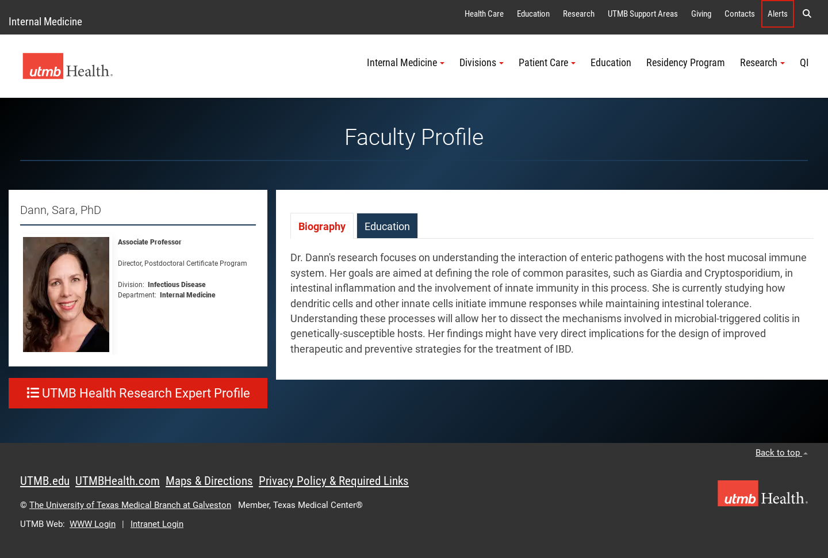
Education (533, 14)
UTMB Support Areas (643, 14)
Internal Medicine (45, 21)
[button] (806, 14)
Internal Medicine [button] (405, 62)
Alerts (778, 14)
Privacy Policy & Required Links (334, 481)
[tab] (322, 226)
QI (804, 62)
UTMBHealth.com (117, 481)
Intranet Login (157, 524)
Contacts (739, 14)
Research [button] (762, 62)
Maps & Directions (209, 481)
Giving (701, 14)
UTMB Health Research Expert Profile (138, 393)
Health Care (484, 14)
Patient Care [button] (547, 62)
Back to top (782, 453)
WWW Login (93, 524)
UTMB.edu (45, 481)
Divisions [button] (481, 62)
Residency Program (685, 62)
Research (579, 14)
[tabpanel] (552, 309)
